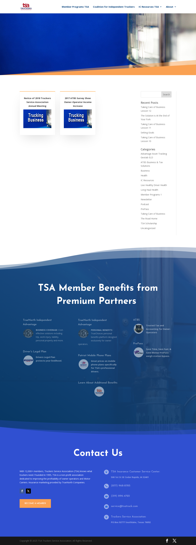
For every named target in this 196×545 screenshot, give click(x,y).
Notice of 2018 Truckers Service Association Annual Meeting (37, 103)
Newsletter (146, 199)
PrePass (145, 209)
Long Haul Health (149, 189)
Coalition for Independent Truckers (114, 7)
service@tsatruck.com (125, 506)
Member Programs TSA (75, 7)
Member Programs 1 (151, 194)
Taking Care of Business (153, 213)
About (169, 7)
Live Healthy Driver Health (154, 185)
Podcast (145, 204)
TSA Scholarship (149, 223)
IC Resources (147, 180)
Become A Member (35, 503)
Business (145, 170)
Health (144, 175)
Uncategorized (148, 228)
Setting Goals (147, 132)
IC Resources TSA (149, 7)
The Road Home (149, 218)
